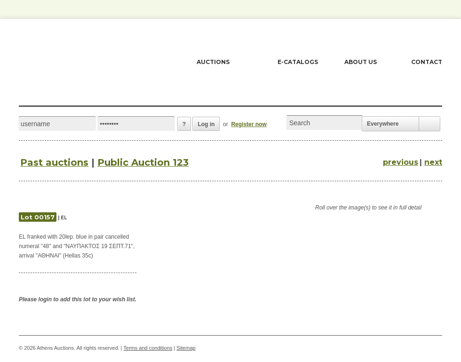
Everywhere (382, 124)
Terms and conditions (147, 348)
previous (400, 162)
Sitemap (185, 348)
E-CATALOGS (298, 61)
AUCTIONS (213, 61)
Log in (206, 124)
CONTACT (426, 61)
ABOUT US (360, 61)
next (433, 162)
